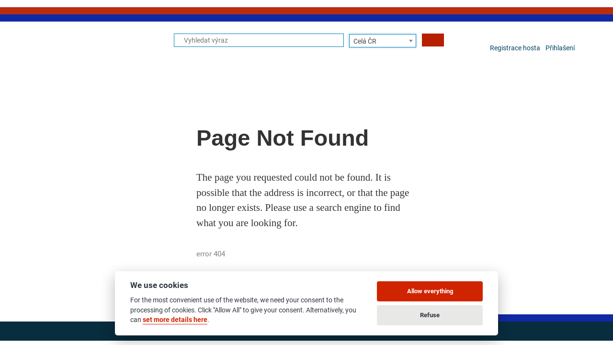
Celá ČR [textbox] (364, 41)
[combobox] (382, 40)
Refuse (430, 315)
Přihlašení (560, 48)
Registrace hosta (515, 48)
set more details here (175, 319)
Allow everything (430, 291)
